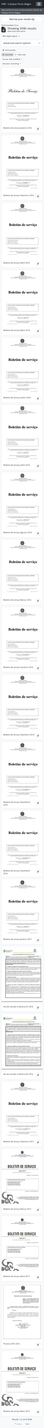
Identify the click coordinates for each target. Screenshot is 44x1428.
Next (27, 1424)
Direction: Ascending (10, 64)
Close (16, 25)
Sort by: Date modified (11, 59)
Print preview (8, 50)
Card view (7, 55)
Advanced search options (17, 43)
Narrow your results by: (22, 19)
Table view (20, 55)
